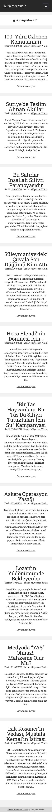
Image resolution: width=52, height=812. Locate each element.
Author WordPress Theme (17, 809)
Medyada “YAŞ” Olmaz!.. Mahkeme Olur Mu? (26, 655)
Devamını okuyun (26, 86)
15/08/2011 (16, 189)
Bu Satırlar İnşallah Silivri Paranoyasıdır (26, 179)
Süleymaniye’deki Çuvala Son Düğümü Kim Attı (26, 259)
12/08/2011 (16, 342)
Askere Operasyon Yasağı (26, 496)
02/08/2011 (16, 667)
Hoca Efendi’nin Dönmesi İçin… (26, 336)
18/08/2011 (16, 113)
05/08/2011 (16, 582)
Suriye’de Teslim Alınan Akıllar (26, 106)
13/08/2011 (16, 268)
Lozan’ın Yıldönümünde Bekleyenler (26, 573)
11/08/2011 (16, 429)
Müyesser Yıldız (15, 6)
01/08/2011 (16, 743)
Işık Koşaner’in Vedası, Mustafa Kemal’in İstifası (26, 733)
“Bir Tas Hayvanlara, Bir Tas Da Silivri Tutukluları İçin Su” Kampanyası (26, 414)
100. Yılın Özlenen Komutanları (26, 39)
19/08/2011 (16, 45)
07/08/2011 (16, 503)
